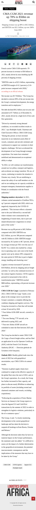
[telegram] (22, 64)
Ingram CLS (28, 464)
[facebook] (13, 64)
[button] (18, 34)
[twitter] (9, 64)
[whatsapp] (18, 64)
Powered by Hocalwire (18, 505)
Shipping (12, 8)
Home (6, 8)
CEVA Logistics (17, 464)
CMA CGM (7, 464)
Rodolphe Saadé (17, 468)
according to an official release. (12, 91)
